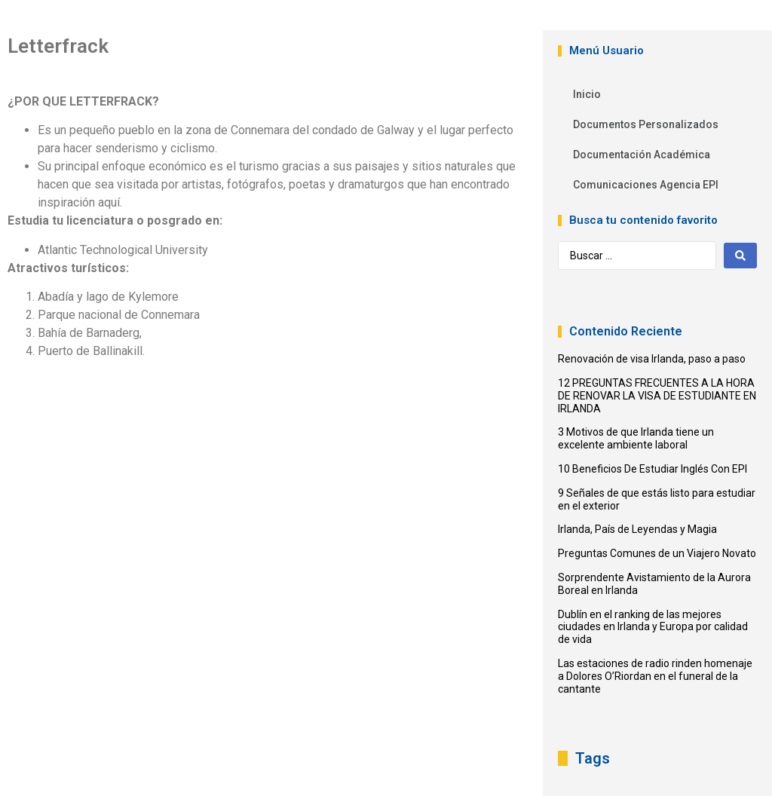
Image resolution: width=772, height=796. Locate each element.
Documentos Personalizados (645, 124)
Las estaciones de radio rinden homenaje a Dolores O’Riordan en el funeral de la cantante (655, 676)
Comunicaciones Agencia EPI (645, 185)
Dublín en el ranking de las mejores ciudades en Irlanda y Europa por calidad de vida (653, 627)
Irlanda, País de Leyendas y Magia (637, 529)
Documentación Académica (641, 154)
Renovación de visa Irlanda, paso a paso (652, 359)
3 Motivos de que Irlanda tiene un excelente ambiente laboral (636, 438)
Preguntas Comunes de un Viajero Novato (657, 553)
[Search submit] (740, 255)
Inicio (587, 94)
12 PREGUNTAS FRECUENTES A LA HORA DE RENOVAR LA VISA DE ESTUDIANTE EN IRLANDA (657, 396)
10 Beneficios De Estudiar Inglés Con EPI (652, 469)
